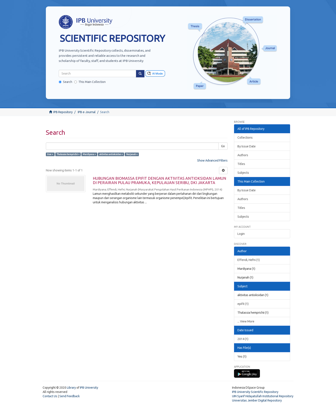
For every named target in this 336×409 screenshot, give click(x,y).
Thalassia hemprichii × (68, 154)
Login (241, 233)
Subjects (243, 172)
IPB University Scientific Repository (255, 392)
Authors (242, 155)
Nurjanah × (132, 154)
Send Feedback (69, 396)
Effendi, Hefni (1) (248, 260)
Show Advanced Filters (212, 160)
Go (223, 146)
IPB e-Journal (87, 112)
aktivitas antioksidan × (111, 154)
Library (71, 387)
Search (65, 82)
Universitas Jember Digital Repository (257, 400)
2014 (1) (242, 339)
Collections (245, 137)
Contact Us (50, 396)
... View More (245, 321)
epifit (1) (243, 304)
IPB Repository (63, 112)
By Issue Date (246, 146)
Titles (241, 164)
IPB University (89, 387)
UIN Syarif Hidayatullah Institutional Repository (262, 396)
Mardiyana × (89, 154)
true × (50, 154)
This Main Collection (90, 82)
